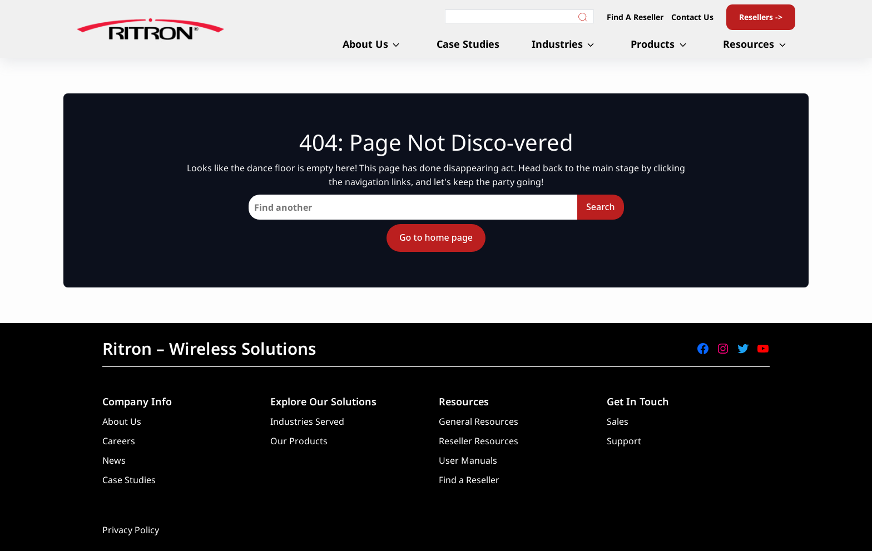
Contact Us (692, 17)
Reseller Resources (478, 441)
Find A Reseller (635, 17)
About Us (365, 44)
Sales (617, 421)
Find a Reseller (469, 480)
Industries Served (307, 421)
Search (600, 207)
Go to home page (436, 237)
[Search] (519, 16)
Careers (118, 441)
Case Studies (468, 44)
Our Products (299, 441)
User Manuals (468, 460)
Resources (748, 44)
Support (624, 441)
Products (653, 44)
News (114, 460)
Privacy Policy (130, 530)
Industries (557, 44)
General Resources (478, 421)
